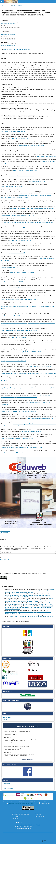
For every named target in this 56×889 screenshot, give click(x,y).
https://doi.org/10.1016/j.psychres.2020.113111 (20, 240)
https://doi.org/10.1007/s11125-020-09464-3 (12, 186)
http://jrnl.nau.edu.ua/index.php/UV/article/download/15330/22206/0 (17, 215)
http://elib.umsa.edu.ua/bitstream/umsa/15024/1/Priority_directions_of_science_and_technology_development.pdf (28, 373)
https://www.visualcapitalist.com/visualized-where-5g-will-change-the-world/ (19, 330)
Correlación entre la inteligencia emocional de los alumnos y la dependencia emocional (26, 612)
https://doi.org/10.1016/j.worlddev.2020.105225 (20, 138)
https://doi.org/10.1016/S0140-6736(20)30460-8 (25, 170)
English (5, 719)
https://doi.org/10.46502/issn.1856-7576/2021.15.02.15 (16, 49)
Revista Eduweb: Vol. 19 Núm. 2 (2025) (25, 592)
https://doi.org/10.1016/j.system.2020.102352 (20, 337)
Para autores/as (6, 786)
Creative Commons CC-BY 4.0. (41, 805)
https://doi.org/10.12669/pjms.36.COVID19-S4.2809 (28, 351)
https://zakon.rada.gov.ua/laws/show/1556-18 (20, 287)
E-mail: (16, 828)
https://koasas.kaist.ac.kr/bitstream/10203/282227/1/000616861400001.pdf (19, 299)
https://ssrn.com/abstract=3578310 (17, 228)
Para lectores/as (6, 783)
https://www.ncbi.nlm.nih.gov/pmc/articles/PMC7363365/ (42, 418)
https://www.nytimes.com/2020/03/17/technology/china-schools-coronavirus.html (23, 452)
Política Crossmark (39, 816)
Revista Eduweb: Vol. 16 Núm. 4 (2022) (30, 618)
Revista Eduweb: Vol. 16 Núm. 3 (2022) (19, 596)
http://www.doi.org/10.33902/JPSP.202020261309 (13, 131)
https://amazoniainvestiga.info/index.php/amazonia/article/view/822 (17, 438)
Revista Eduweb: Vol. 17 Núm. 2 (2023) (33, 601)
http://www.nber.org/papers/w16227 (10, 267)
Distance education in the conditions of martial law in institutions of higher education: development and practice (29, 595)
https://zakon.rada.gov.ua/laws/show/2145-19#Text (21, 272)
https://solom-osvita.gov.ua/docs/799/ (10, 315)
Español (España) (7, 717)
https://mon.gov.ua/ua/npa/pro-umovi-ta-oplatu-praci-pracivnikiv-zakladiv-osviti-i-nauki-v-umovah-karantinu (29, 222)
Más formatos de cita (6, 552)
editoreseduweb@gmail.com (29, 803)
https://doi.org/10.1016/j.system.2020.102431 (40, 366)
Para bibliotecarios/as (8, 788)
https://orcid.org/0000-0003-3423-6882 (8, 29)
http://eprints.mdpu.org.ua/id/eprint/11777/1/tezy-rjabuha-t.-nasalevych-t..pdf (19, 411)
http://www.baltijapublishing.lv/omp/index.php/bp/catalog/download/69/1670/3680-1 (21, 447)
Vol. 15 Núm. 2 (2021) (17, 5)
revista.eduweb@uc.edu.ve (15, 803)
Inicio (3, 5)
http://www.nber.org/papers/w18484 (36, 181)
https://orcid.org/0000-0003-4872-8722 (8, 34)
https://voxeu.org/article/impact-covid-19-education (21, 176)
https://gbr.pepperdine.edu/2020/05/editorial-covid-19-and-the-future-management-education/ (31, 208)
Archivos (8, 5)
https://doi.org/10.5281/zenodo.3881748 (31, 431)
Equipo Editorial (15, 816)
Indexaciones (15, 818)
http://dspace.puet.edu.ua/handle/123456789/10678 (13, 361)
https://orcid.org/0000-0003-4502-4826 (8, 39)
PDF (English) (6, 532)
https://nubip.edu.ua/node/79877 (17, 253)
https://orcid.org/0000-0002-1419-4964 (8, 45)
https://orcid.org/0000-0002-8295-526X (8, 23)
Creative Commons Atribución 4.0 (28, 579)
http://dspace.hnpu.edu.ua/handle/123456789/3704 (31, 145)
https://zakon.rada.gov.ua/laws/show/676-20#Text (13, 281)
